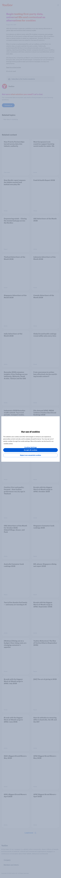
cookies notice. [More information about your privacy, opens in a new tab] (8, 443)
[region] (30, 439)
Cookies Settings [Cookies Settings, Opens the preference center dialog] (30, 447)
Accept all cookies (30, 450)
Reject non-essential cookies (30, 455)
